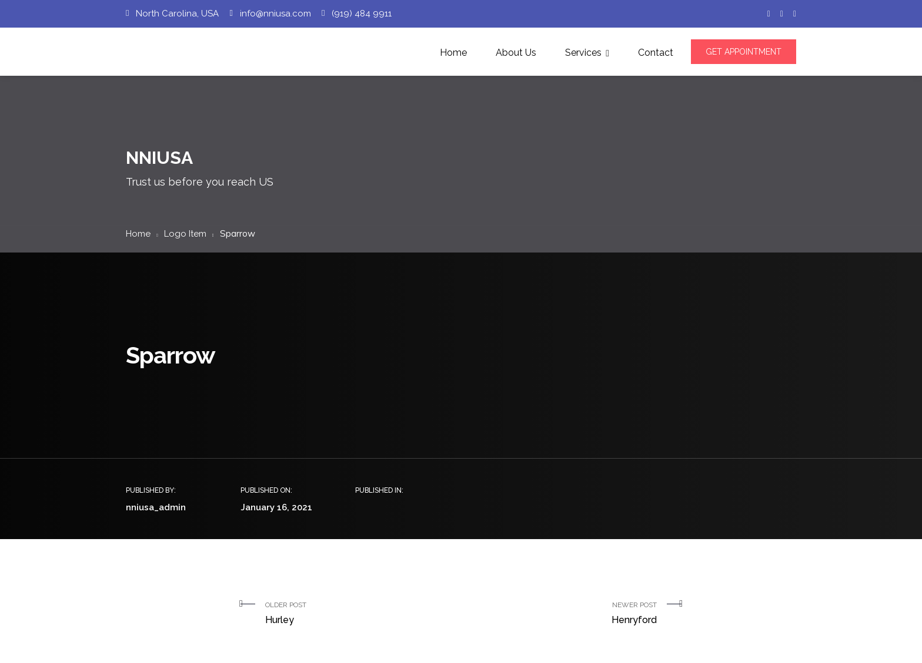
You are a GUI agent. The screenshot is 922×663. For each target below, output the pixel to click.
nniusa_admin (156, 507)
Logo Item (185, 233)
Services (583, 52)
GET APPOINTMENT (743, 51)
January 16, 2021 (276, 507)
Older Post (358, 614)
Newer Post (563, 614)
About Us (516, 52)
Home (453, 52)
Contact (655, 52)
